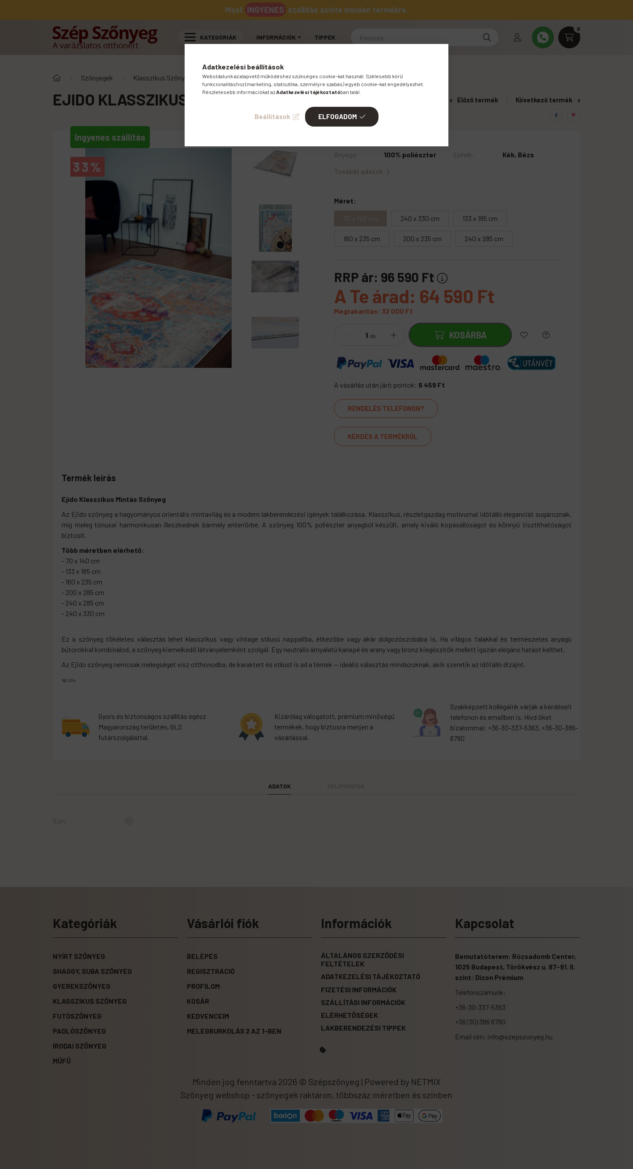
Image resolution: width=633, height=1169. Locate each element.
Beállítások (272, 116)
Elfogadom (337, 116)
